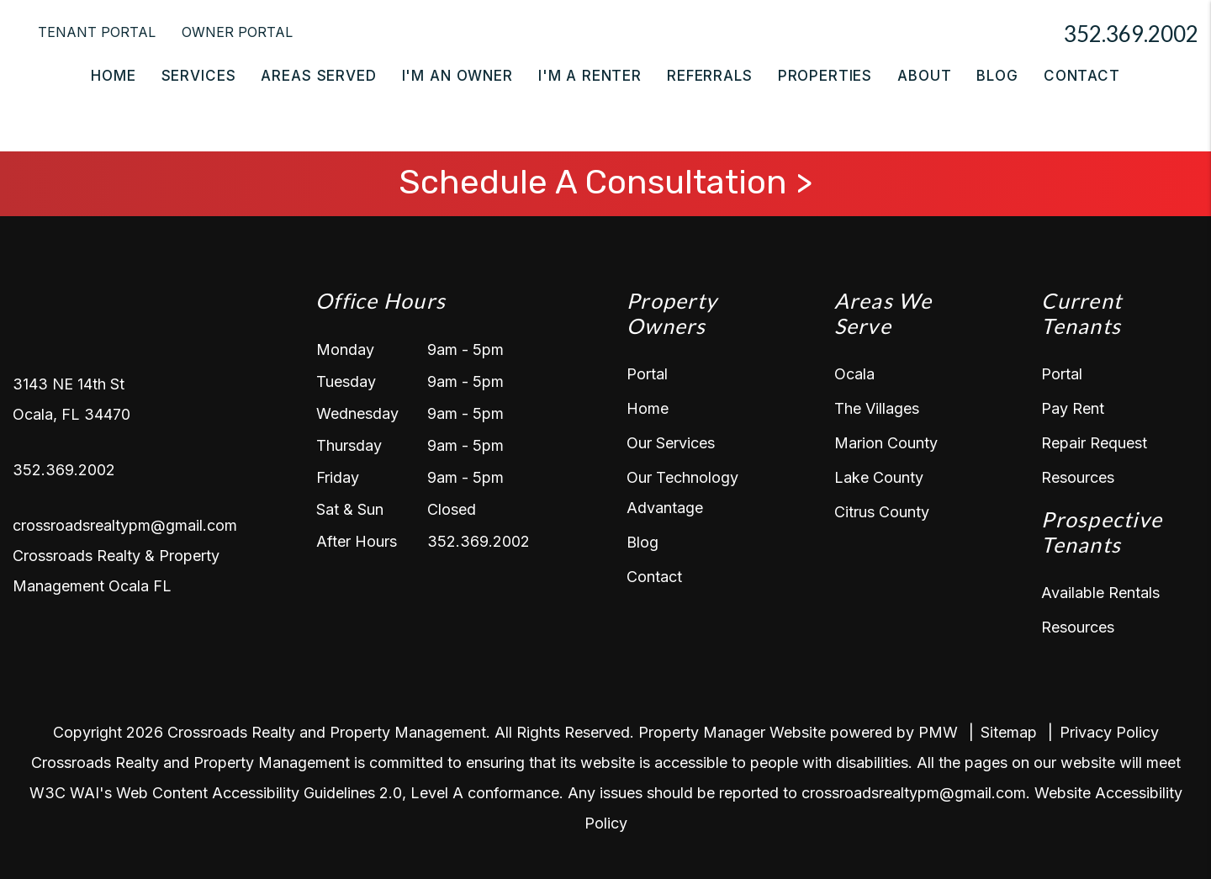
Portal (647, 374)
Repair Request (1094, 443)
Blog (997, 75)
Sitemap (1009, 732)
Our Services (671, 443)
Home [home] (113, 75)
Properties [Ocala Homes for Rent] (825, 75)
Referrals (710, 75)
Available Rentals (1100, 592)
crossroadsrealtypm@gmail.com (125, 525)
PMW (938, 732)
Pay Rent (1072, 408)
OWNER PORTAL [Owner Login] (237, 32)
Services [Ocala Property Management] (198, 75)
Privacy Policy (1109, 732)
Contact (1082, 75)
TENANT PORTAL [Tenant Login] (97, 32)
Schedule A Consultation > (605, 182)
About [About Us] (924, 75)
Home (648, 408)
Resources (1077, 477)
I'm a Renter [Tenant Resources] (590, 75)
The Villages (876, 408)
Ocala (854, 374)
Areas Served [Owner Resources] (318, 75)
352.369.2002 (1131, 33)
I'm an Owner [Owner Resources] (457, 75)
